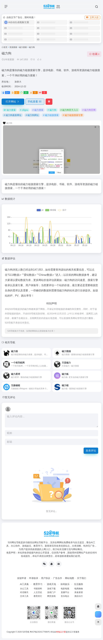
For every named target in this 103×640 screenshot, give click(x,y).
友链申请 (21, 578)
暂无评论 (10, 397)
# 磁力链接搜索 (51, 115)
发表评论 (91, 450)
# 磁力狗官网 (89, 110)
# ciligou (24, 110)
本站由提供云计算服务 (64, 632)
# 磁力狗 (52, 110)
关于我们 (81, 578)
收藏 (94, 54)
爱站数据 (29, 274)
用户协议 (45, 578)
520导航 (25, 632)
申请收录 (33, 578)
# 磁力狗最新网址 (13, 115)
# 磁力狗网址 (32, 115)
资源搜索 (13, 47)
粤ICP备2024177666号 (40, 632)
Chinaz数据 (45, 274)
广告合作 (57, 578)
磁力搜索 (23, 47)
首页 (5, 47)
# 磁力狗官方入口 (69, 110)
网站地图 (69, 578)
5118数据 (13, 274)
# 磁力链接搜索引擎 (73, 115)
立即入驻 (92, 17)
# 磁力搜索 (37, 110)
